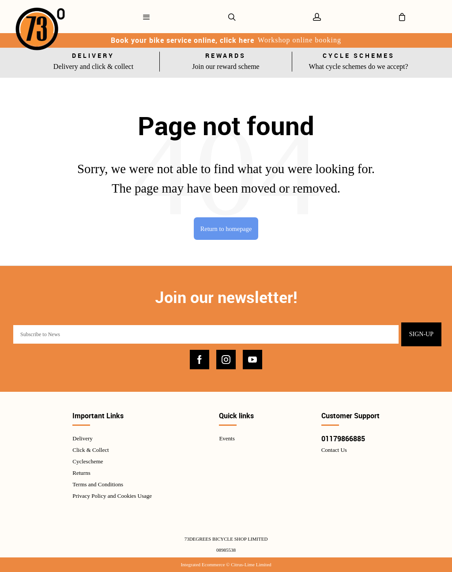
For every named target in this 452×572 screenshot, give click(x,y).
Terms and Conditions (97, 484)
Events (226, 438)
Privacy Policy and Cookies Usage (112, 495)
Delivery (82, 438)
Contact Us (334, 450)
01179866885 (343, 438)
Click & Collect (90, 450)
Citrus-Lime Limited (251, 564)
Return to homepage (226, 228)
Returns (81, 473)
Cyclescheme (87, 461)
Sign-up (421, 334)
